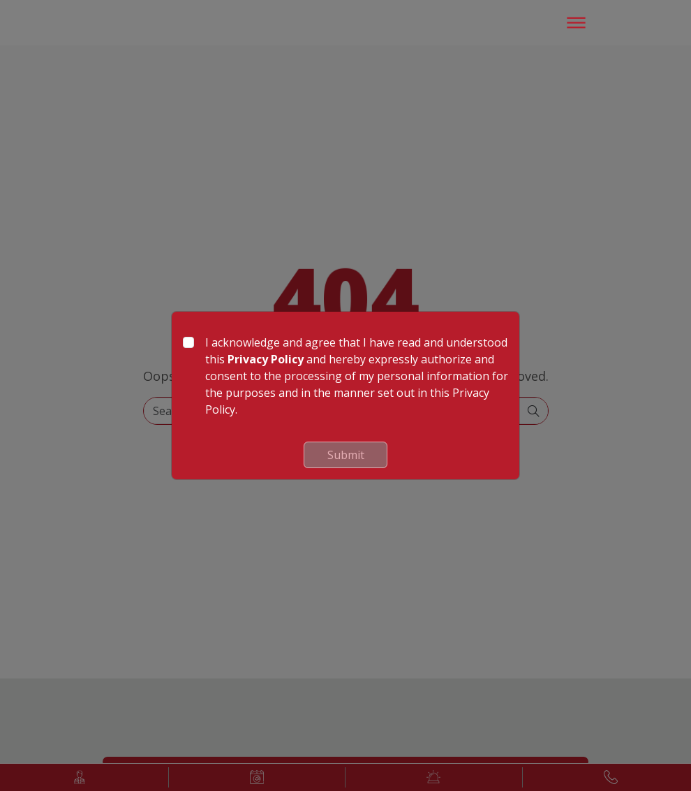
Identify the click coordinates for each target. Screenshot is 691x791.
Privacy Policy (266, 359)
